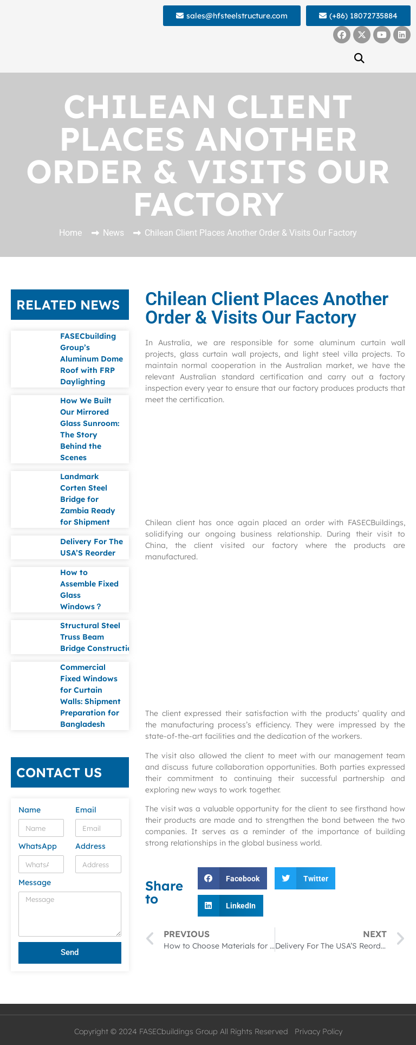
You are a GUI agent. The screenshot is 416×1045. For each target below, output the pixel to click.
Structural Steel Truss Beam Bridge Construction (98, 637)
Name (29, 810)
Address (90, 846)
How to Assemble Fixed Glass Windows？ (89, 589)
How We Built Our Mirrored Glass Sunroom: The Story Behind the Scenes (89, 429)
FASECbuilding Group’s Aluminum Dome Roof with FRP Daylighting (91, 358)
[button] (359, 58)
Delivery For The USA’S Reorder (91, 547)
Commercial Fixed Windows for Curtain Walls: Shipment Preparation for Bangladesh (90, 695)
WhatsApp (37, 846)
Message (34, 883)
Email (85, 810)
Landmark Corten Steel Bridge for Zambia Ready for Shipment (87, 499)
